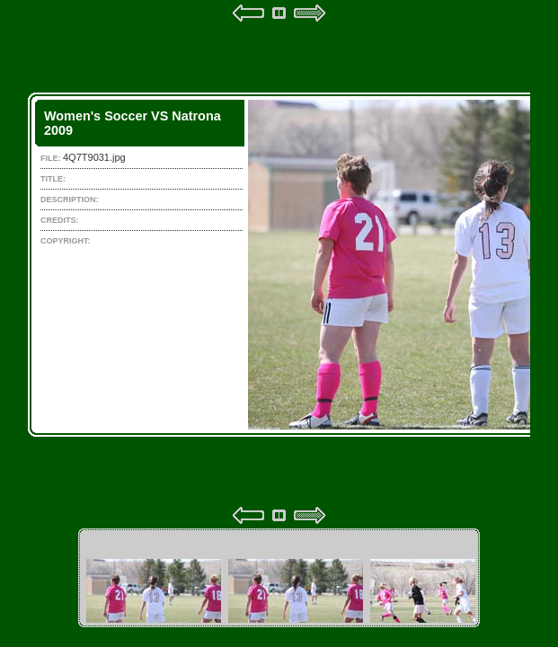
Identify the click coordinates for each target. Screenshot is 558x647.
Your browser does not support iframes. (279, 264)
